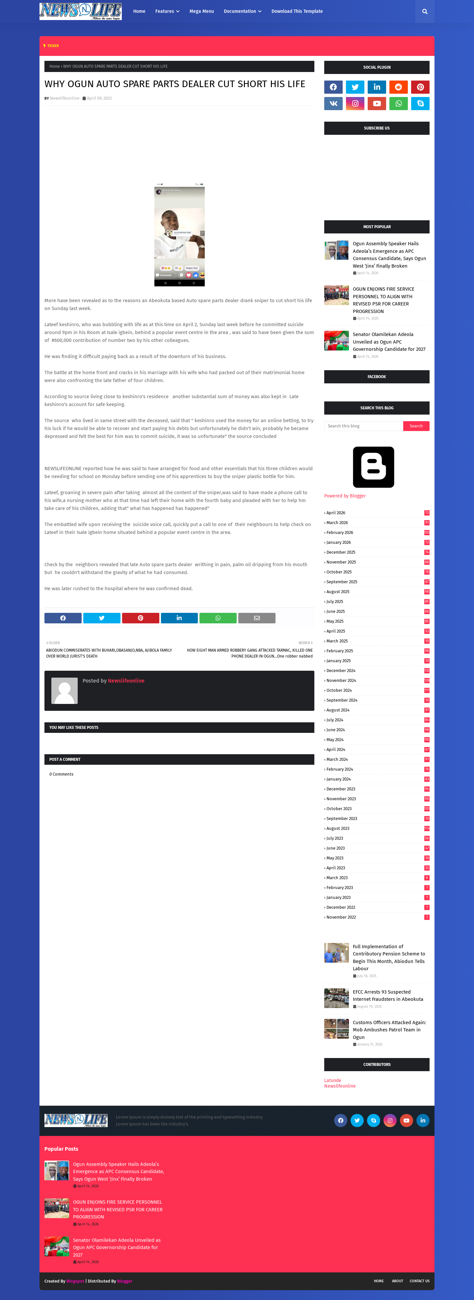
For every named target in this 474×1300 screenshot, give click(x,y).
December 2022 (378, 907)
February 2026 (378, 532)
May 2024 (378, 739)
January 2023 (378, 897)
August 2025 (378, 591)
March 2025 (378, 640)
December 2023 (378, 788)
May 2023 (378, 857)
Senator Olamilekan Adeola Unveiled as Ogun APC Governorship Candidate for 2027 (389, 341)
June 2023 (378, 848)
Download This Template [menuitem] (297, 11)
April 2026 (378, 512)
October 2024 (378, 690)
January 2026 (378, 542)
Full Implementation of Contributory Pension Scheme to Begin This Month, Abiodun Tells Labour (389, 958)
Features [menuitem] (164, 11)
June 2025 (378, 611)
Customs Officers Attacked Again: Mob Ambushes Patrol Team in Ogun (389, 1030)
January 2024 (378, 779)
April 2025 (378, 631)
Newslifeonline (64, 98)
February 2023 (378, 887)
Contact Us (420, 1281)
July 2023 (378, 838)
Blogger (124, 1281)
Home (54, 66)
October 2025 (378, 571)
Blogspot (75, 1281)
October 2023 (378, 808)
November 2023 (378, 798)
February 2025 (378, 650)
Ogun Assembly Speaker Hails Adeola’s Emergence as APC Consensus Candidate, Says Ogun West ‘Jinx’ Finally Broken (389, 255)
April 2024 (378, 749)
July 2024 (378, 719)
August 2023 (378, 828)
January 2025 (378, 660)
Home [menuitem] (139, 11)
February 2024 (378, 769)
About (397, 1281)
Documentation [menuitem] (240, 11)
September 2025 (378, 581)
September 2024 (378, 700)
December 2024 (378, 670)
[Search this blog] (363, 426)
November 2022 (378, 917)
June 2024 (378, 729)
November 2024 (378, 680)
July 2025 (378, 601)
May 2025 (378, 621)
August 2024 (378, 710)
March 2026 (378, 522)
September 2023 (378, 818)
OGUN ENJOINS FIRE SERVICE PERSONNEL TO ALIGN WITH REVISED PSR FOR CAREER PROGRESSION (383, 300)
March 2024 (378, 759)
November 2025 (378, 562)
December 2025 (378, 552)
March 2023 (378, 877)
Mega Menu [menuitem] (202, 11)
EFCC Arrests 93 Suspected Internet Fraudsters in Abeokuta (388, 995)
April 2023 (378, 867)
